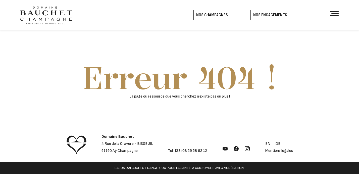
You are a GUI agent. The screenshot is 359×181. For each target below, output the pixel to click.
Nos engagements (270, 15)
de (277, 143)
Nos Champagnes (212, 15)
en (267, 143)
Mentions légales (279, 150)
